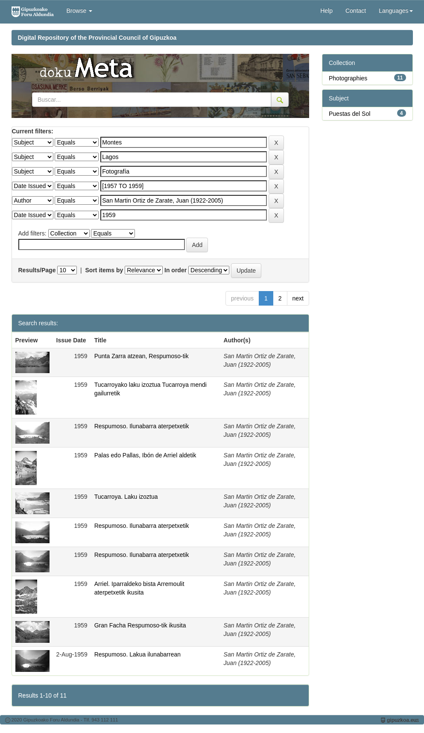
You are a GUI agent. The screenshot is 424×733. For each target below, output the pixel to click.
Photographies (348, 78)
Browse (80, 10)
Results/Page (37, 270)
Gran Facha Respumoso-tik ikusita (140, 625)
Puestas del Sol (349, 113)
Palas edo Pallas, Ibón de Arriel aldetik (145, 455)
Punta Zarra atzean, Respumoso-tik (141, 356)
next (298, 298)
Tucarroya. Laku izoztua (126, 496)
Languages (395, 10)
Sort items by (104, 270)
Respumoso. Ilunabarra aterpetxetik (141, 426)
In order (175, 270)
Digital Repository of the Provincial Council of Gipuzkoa (97, 37)
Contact (355, 10)
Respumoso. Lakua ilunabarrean (137, 654)
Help (326, 10)
